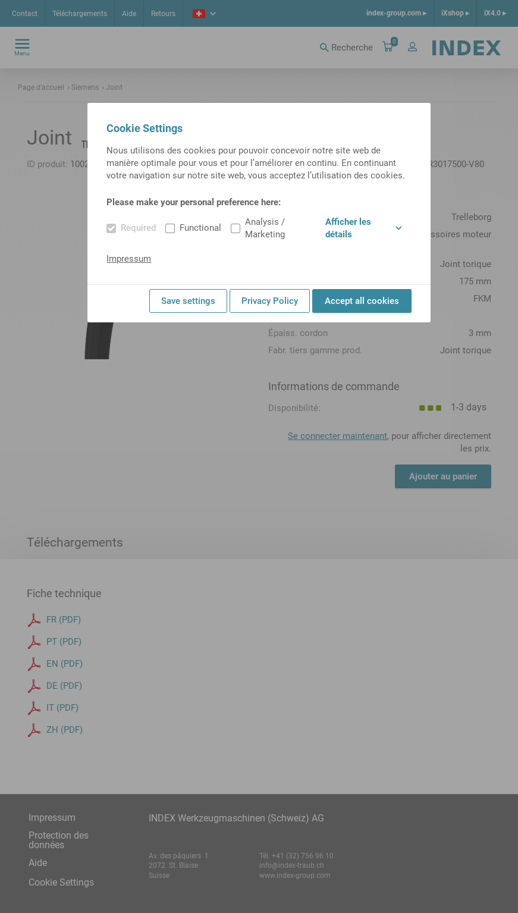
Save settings (188, 301)
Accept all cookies (362, 301)
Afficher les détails (363, 228)
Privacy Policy (269, 301)
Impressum (128, 258)
